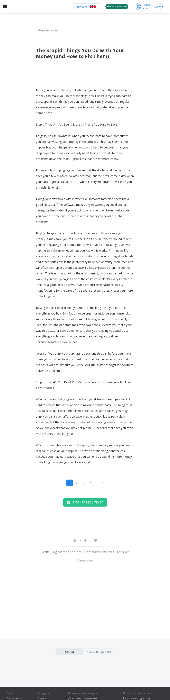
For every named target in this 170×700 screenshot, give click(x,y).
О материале (85, 560)
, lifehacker (121, 552)
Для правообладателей (82, 698)
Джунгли (42, 698)
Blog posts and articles (66, 552)
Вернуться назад (48, 30)
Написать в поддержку (136, 698)
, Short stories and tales (98, 552)
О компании (14, 698)
